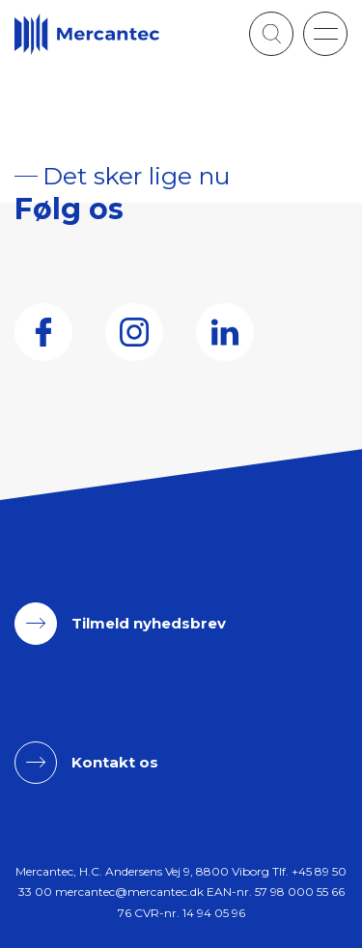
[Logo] (86, 34)
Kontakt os (114, 762)
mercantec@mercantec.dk (129, 891)
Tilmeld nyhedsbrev (148, 623)
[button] (325, 34)
